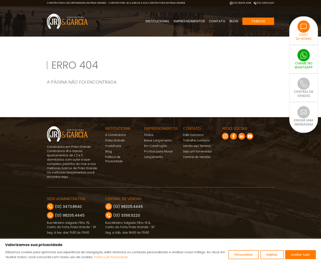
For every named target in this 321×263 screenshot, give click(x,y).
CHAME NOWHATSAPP (304, 59)
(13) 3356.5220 (263, 3)
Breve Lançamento (158, 140)
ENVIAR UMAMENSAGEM (303, 116)
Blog (233, 21)
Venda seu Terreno (197, 146)
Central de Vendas (196, 157)
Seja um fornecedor (197, 151)
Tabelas (258, 21)
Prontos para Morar (158, 151)
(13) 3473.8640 (64, 206)
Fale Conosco (193, 135)
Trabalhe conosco (196, 140)
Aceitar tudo (300, 255)
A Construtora (115, 135)
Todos (148, 135)
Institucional (157, 21)
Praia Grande (115, 140)
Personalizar (243, 255)
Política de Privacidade (111, 257)
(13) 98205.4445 (240, 3)
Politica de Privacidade (114, 159)
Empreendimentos (189, 21)
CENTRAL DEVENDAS (303, 88)
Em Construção (155, 146)
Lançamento (153, 157)
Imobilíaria (113, 146)
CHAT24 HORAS (304, 30)
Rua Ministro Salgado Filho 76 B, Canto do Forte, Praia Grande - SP (130, 225)
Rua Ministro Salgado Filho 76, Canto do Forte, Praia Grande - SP (71, 225)
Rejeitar (272, 255)
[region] (160, 251)
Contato (217, 21)
